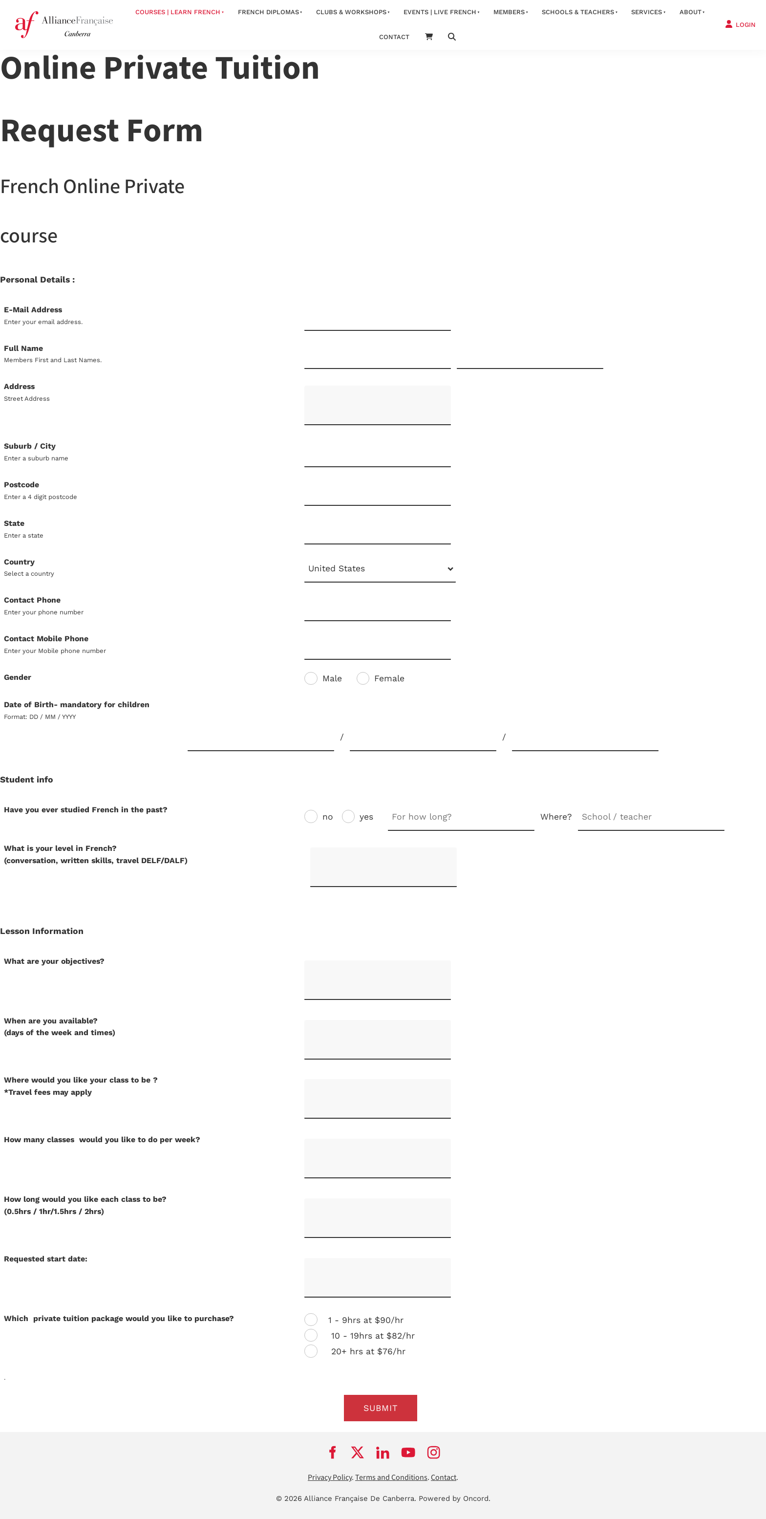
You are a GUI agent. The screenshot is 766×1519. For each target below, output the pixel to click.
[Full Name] (377, 356)
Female (389, 678)
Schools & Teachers (578, 12)
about (691, 12)
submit (380, 1408)
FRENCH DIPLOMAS (268, 12)
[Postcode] (377, 492)
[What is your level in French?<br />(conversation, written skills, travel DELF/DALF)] (383, 867)
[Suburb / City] (377, 453)
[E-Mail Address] (377, 317)
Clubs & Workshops (351, 12)
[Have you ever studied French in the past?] (461, 817)
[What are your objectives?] (377, 980)
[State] (377, 531)
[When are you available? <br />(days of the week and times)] (377, 1040)
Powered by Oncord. (454, 1498)
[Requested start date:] (377, 1278)
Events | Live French (440, 12)
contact (394, 37)
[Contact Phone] (377, 607)
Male (332, 678)
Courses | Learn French (177, 12)
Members (509, 12)
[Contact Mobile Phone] (377, 646)
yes (366, 817)
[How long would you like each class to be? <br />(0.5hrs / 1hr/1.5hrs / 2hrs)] (377, 1218)
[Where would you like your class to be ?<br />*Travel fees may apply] (377, 1099)
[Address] (377, 405)
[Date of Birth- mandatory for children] (261, 737)
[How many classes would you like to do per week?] (377, 1158)
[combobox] (380, 569)
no (327, 817)
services (646, 12)
